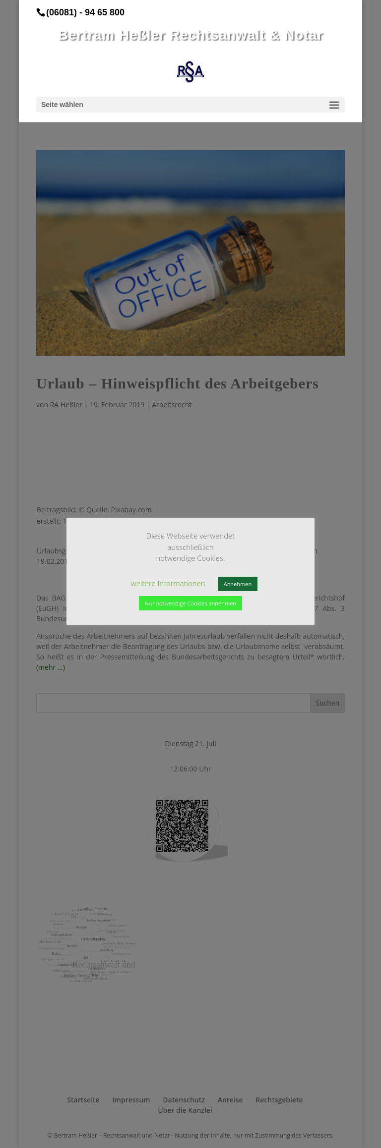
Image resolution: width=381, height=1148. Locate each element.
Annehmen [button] (238, 584)
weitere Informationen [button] (168, 583)
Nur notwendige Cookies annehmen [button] (190, 603)
